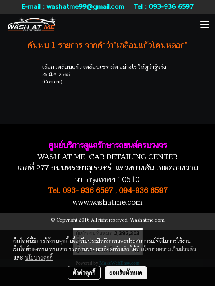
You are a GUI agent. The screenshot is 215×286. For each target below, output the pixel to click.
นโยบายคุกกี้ (39, 257)
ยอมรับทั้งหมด (126, 272)
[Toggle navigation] (204, 25)
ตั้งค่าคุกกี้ (84, 272)
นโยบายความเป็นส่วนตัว (168, 249)
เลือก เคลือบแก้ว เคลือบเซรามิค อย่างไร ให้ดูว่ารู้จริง (104, 67)
